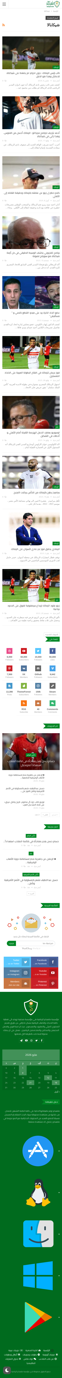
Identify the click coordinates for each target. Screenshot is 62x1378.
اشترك (11, 943)
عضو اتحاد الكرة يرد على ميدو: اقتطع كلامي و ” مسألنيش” (35, 314)
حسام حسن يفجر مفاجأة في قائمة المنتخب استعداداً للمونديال (31, 763)
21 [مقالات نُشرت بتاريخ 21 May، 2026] (30, 1082)
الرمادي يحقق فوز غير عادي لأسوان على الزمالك (35, 549)
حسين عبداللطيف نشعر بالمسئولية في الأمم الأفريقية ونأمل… (31, 882)
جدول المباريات (13, 1359)
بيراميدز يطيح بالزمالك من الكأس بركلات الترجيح (37, 492)
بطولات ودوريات (31, 1355)
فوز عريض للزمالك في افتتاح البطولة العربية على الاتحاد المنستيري (32, 374)
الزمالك (56, 67)
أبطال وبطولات (12, 1355)
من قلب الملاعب (48, 1359)
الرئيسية (48, 1350)
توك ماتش (29, 1359)
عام (57, 427)
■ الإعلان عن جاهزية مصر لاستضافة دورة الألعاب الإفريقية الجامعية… (26, 776)
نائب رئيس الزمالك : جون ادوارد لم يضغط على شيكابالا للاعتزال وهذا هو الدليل (33, 75)
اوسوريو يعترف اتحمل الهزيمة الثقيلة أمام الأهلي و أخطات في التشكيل (33, 434)
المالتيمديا (31, 1363)
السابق (55, 815)
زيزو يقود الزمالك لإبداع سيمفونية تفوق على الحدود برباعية (33, 607)
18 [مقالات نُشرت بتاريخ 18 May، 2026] (56, 1082)
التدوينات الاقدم (51, 634)
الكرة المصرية (33, 1350)
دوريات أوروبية (50, 1355)
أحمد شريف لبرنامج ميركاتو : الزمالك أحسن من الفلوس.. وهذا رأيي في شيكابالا (31, 135)
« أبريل (57, 1092)
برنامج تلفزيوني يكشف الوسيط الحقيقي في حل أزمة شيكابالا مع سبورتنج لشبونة (33, 254)
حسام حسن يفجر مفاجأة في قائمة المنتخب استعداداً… (31, 841)
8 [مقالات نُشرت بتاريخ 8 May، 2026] (22, 1073)
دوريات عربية (15, 1350)
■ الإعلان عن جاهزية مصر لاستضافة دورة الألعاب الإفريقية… (31, 860)
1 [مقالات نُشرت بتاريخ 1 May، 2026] (22, 1068)
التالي (45, 815)
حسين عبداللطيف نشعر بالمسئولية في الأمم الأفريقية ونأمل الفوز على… (25, 789)
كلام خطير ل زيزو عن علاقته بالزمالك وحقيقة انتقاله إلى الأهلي (32, 194)
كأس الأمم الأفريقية (31, 874)
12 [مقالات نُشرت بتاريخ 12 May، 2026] (48, 1078)
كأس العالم (31, 755)
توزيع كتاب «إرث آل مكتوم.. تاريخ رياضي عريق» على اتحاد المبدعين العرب (24, 803)
